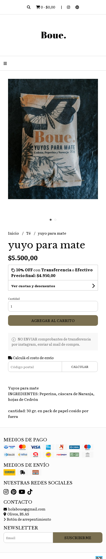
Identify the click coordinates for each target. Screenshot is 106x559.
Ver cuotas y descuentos (33, 285)
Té (28, 233)
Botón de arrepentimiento (27, 519)
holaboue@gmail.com (24, 508)
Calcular (79, 366)
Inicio (14, 233)
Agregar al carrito (53, 320)
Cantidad (14, 298)
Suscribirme (77, 537)
